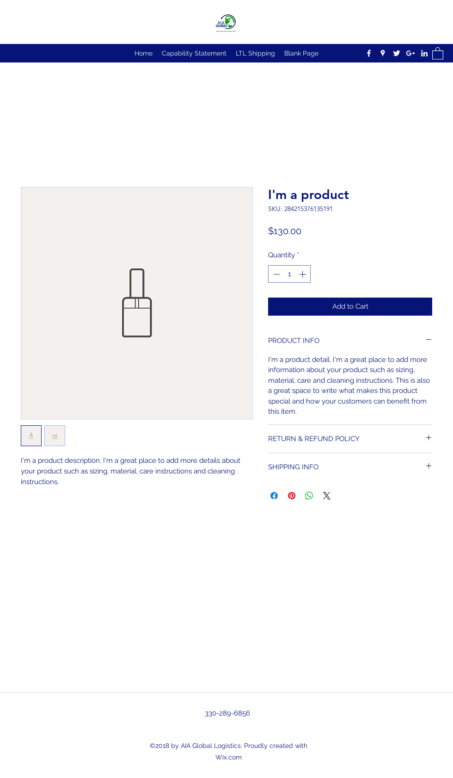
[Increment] (303, 274)
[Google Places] (382, 53)
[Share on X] (326, 495)
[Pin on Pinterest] (291, 495)
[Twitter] (396, 53)
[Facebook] (368, 53)
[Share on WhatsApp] (309, 495)
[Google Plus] (410, 53)
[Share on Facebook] (274, 495)
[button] (437, 53)
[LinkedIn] (424, 53)
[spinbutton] (289, 274)
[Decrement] (275, 274)
